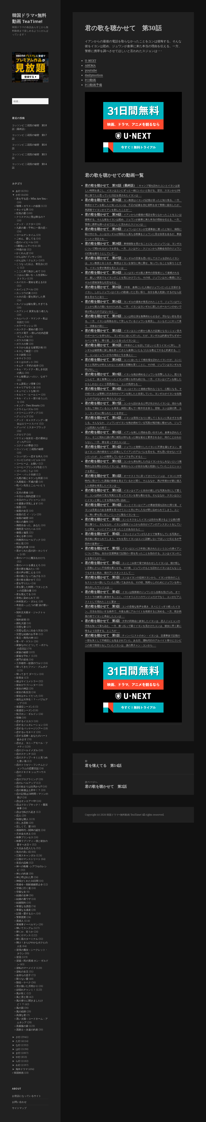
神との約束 (22, 873)
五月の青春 (22, 492)
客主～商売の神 (24, 637)
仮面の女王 (22, 510)
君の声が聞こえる (26, 572)
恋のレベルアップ (26, 783)
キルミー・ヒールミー (28, 394)
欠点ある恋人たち (26, 848)
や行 (18, 1057)
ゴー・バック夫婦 (26, 474)
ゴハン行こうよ (24, 471)
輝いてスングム (24, 928)
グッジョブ (22, 416)
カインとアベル (24, 289)
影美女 (20, 677)
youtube (91, 70)
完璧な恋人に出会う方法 (29, 630)
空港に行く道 (23, 888)
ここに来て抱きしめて (28, 271)
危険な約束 (22, 547)
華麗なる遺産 (23, 910)
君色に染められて (26, 598)
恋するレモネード (26, 732)
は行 (18, 1049)
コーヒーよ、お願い (27, 463)
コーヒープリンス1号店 (29, 467)
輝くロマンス (23, 935)
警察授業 (21, 917)
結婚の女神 (22, 895)
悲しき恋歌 (22, 822)
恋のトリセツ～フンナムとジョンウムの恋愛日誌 (32, 766)
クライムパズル (24, 409)
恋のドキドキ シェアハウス (31, 772)
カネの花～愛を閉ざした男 (30, 296)
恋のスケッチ (23, 754)
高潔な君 (21, 1015)
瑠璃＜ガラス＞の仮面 (28, 206)
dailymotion (94, 75)
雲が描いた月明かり (27, 986)
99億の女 (21, 249)
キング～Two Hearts (28, 405)
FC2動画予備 (93, 85)
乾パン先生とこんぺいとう (30, 485)
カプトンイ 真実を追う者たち (32, 311)
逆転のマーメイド (26, 968)
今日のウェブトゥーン (28, 500)
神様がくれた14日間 (27, 881)
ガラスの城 (22, 340)
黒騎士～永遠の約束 (27, 1029)
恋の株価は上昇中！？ (28, 790)
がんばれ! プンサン (26, 256)
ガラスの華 (22, 344)
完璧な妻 (21, 627)
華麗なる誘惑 (23, 906)
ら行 (18, 1061)
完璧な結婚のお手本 (27, 634)
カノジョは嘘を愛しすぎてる (32, 304)
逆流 (18, 957)
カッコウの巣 (23, 293)
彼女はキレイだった (27, 695)
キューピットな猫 (26, 391)
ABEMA (90, 65)
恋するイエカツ (24, 721)
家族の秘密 (22, 652)
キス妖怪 (21, 354)
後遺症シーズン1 (25, 706)
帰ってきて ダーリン (27, 674)
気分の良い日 (23, 851)
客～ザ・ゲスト (24, 641)
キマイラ (21, 358)
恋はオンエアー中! (26, 801)
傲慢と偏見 (22, 532)
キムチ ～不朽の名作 (27, 365)
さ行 (18, 1037)
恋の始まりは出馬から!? (29, 786)
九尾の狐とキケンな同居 (29, 478)
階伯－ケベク (23, 982)
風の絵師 (21, 1011)
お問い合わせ (19, 1102)
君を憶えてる (23, 594)
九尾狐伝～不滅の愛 (27, 481)
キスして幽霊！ (24, 351)
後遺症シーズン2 (25, 710)
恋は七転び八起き (26, 812)
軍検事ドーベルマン (27, 924)
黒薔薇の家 (22, 1026)
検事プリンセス (24, 837)
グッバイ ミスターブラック (31, 427)
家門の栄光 (22, 659)
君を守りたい (23, 583)
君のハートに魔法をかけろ (30, 558)
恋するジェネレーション (29, 724)
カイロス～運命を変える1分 (31, 282)
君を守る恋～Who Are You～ (32, 198)
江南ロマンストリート (28, 859)
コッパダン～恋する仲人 (29, 456)
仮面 (18, 507)
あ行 (18, 191)
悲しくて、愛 (23, 826)
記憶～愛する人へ (26, 913)
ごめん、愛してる (26, 238)
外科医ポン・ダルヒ (27, 601)
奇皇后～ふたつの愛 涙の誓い (32, 605)
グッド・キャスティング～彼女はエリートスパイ (32, 421)
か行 (18, 195)
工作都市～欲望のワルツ (29, 663)
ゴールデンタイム (26, 235)
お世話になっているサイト (26, 1096)
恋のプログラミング (27, 779)
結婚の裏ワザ (23, 899)
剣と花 (20, 543)
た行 (18, 1041)
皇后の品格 (22, 862)
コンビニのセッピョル (28, 460)
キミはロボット (24, 362)
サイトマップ (19, 1108)
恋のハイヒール (24, 242)
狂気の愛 (21, 213)
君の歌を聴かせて (26, 579)
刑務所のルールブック (28, 539)
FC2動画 (90, 80)
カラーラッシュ (24, 325)
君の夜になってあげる (28, 576)
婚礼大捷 (21, 623)
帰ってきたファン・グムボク (32, 666)
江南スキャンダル (26, 855)
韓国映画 (19, 1072)
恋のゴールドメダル (27, 750)
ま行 (18, 1053)
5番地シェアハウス (26, 246)
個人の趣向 (22, 521)
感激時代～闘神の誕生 (28, 830)
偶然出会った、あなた (28, 525)
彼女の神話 (22, 688)
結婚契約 (21, 902)
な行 (18, 1045)
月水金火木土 (23, 833)
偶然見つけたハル (26, 529)
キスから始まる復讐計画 (29, 347)
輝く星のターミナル (27, 939)
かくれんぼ (22, 253)
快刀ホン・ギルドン (27, 714)
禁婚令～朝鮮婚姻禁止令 (29, 884)
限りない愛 (22, 978)
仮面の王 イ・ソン (26, 514)
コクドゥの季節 (24, 445)
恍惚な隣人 (22, 819)
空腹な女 (21, 891)
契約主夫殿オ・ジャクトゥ (30, 612)
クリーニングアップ (27, 412)
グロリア (21, 434)
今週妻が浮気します (27, 503)
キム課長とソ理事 (26, 383)
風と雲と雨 (22, 997)
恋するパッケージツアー (29, 728)
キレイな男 (22, 209)
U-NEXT (90, 60)
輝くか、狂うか (24, 931)
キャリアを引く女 (26, 387)
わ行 (18, 1065)
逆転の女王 (22, 971)
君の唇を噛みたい (26, 568)
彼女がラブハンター (27, 685)
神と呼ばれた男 (24, 877)
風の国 (20, 1008)
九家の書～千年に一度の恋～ (32, 227)
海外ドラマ (22, 1069)
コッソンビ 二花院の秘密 (29, 449)
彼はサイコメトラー (27, 681)
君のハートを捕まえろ (28, 565)
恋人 (18, 815)
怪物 (18, 717)
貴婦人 (20, 920)
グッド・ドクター (26, 224)
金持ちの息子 (23, 975)
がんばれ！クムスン (27, 260)
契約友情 (21, 619)
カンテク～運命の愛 (27, 329)
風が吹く (21, 993)
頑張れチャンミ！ (26, 989)
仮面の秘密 (22, 518)
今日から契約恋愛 (26, 496)
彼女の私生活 (23, 692)
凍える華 (21, 536)
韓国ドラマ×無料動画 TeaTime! (29, 18)
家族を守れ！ (23, 656)
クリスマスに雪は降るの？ (30, 217)
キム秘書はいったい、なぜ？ (32, 376)
